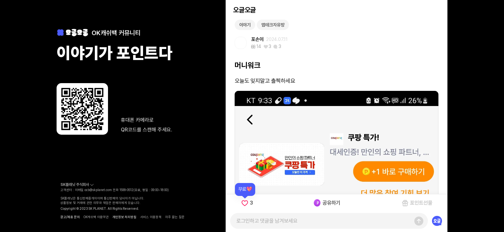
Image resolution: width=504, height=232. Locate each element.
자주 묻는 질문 (174, 217)
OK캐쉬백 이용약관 (96, 217)
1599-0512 (126, 190)
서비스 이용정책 (150, 217)
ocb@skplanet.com (98, 190)
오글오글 (244, 10)
